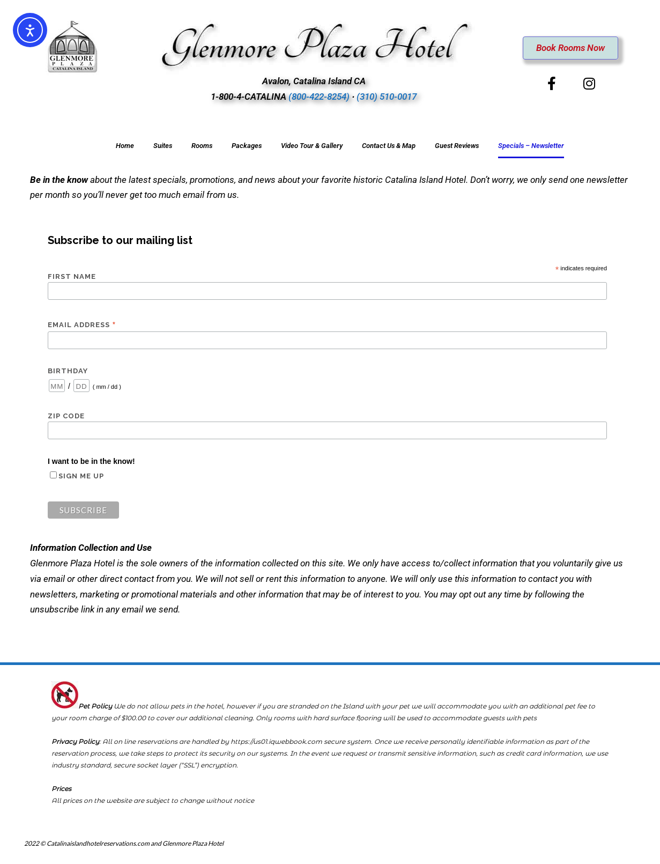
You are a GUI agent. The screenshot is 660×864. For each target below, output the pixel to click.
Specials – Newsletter (531, 146)
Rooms (201, 146)
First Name (72, 276)
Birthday (68, 371)
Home (125, 146)
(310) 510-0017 (387, 96)
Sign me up (81, 476)
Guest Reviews (457, 146)
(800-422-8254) (319, 96)
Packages (247, 146)
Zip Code (66, 416)
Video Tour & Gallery (312, 146)
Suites (162, 146)
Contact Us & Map (389, 146)
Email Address (82, 325)
